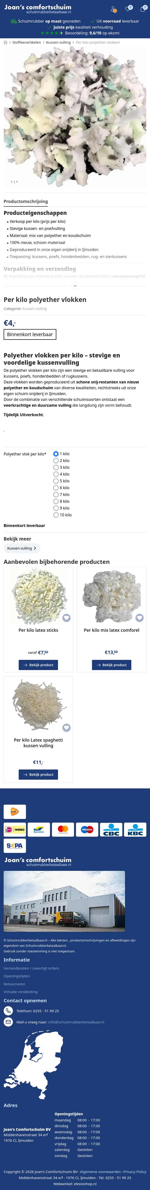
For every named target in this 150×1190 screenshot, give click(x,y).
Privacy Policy (134, 1171)
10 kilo (66, 515)
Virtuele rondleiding (21, 991)
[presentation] (56, 454)
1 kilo (65, 453)
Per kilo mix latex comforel (111, 630)
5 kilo (65, 481)
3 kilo (65, 467)
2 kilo (65, 460)
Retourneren (14, 983)
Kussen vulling (34, 308)
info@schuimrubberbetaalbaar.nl (76, 1022)
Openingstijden (17, 975)
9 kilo (65, 508)
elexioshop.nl (85, 1183)
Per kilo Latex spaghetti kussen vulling (38, 742)
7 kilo (65, 494)
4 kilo (65, 474)
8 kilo (65, 501)
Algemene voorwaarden (100, 1171)
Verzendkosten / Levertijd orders (31, 968)
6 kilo (65, 487)
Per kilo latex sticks (38, 630)
